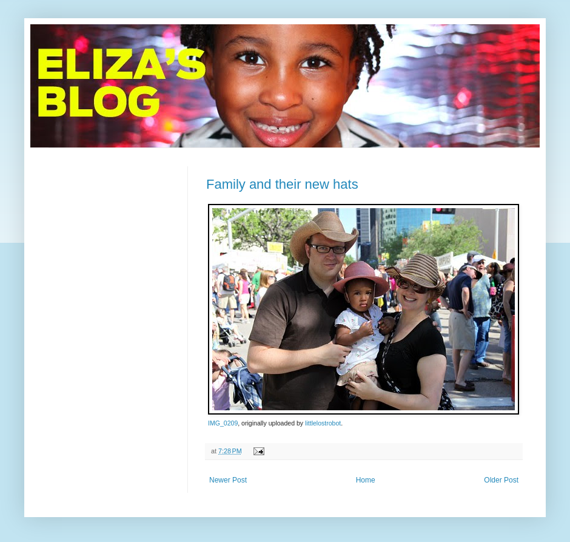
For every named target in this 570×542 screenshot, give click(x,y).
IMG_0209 (223, 423)
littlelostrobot (323, 423)
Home (365, 480)
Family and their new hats (282, 184)
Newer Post (228, 480)
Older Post (501, 480)
